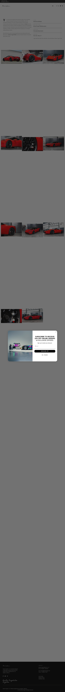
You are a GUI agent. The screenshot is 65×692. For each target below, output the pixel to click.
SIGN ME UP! (45, 351)
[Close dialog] (56, 332)
